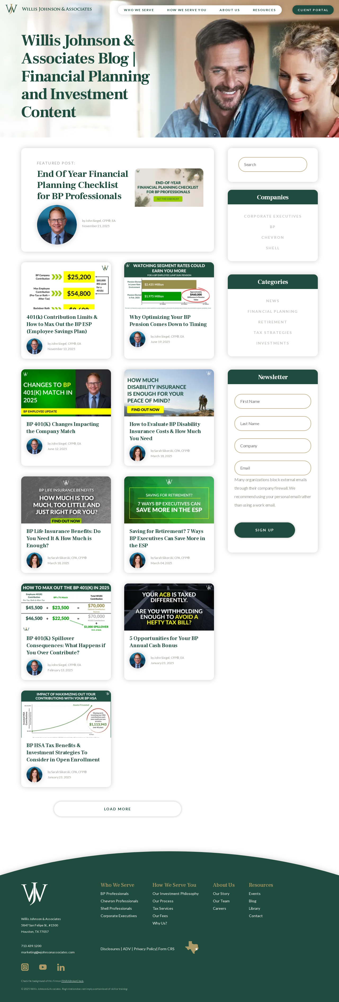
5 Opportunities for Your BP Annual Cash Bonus (164, 642)
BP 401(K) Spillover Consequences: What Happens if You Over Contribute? (65, 645)
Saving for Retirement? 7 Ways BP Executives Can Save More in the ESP (167, 538)
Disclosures (110, 948)
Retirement (273, 322)
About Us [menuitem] (230, 10)
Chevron (272, 237)
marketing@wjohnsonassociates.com (48, 952)
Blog (252, 901)
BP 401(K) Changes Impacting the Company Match (62, 428)
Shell (273, 248)
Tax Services (163, 908)
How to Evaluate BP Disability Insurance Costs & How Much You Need (165, 431)
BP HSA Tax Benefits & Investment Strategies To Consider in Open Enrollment (63, 752)
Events (255, 893)
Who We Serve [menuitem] (139, 10)
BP (273, 226)
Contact (256, 915)
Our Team (221, 901)
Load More (117, 809)
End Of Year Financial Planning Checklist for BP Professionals (82, 185)
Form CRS (166, 948)
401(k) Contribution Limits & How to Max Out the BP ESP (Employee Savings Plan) (62, 324)
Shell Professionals (116, 908)
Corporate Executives (273, 216)
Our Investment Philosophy (176, 893)
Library (254, 908)
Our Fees (160, 915)
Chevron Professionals (119, 901)
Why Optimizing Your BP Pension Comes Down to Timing (168, 321)
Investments (272, 343)
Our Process (163, 901)
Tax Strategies (272, 332)
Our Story (221, 893)
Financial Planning (273, 311)
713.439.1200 (31, 946)
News (272, 300)
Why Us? (160, 923)
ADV (127, 948)
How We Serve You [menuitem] (187, 10)
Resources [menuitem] (264, 10)
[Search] (272, 164)
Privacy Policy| (146, 948)
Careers (219, 908)
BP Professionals (115, 893)
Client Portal (313, 10)
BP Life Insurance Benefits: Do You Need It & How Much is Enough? (63, 538)
